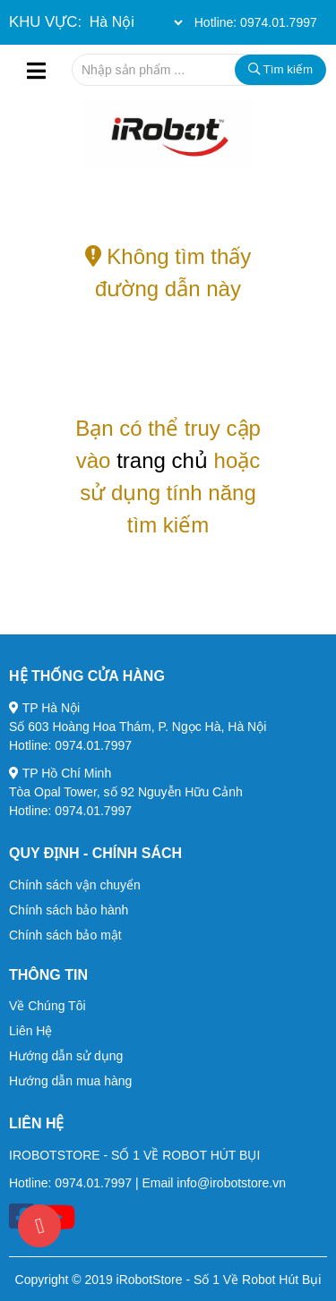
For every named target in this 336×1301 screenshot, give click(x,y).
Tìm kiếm (280, 69)
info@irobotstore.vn (231, 1183)
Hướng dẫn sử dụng (66, 1056)
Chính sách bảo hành (68, 910)
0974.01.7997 (278, 22)
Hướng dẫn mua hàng (70, 1081)
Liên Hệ (30, 1031)
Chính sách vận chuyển (75, 885)
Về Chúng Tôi (47, 1006)
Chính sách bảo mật (65, 935)
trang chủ (162, 460)
